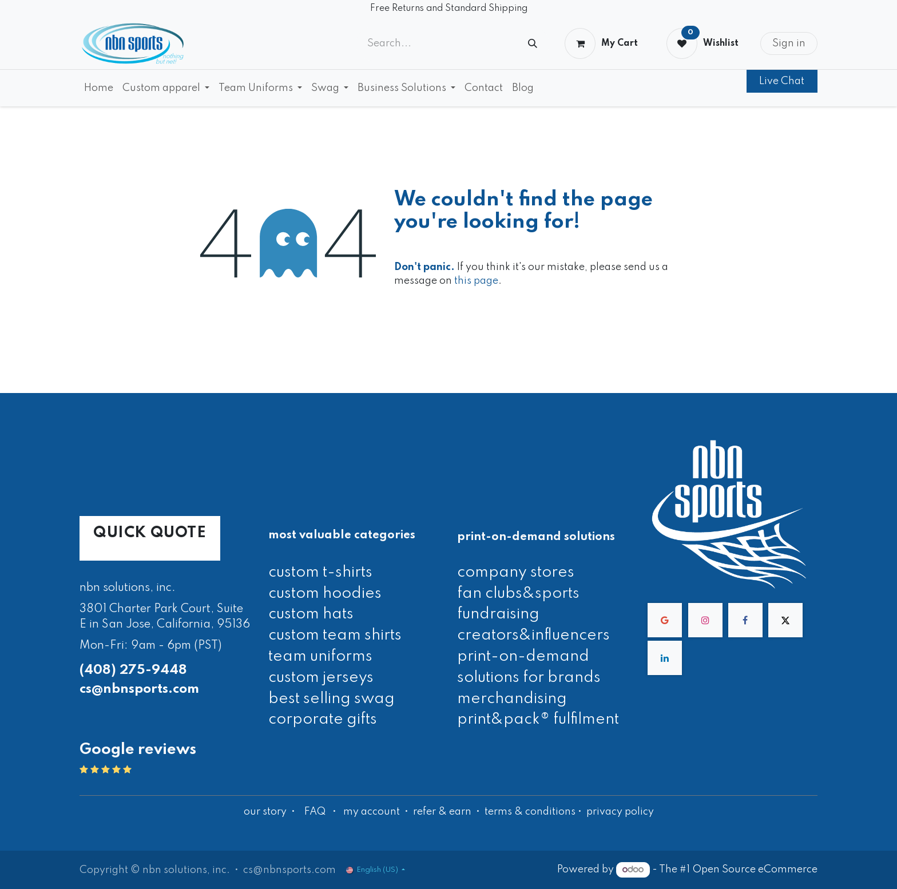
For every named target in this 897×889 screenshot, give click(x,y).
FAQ (315, 812)
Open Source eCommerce (754, 869)
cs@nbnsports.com (139, 689)
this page (476, 281)
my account (371, 812)
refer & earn (442, 812)
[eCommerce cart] (601, 43)
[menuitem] (99, 88)
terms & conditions (530, 812)
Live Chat (781, 81)
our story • (270, 812)
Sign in (788, 43)
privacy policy (620, 812)
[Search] (532, 44)
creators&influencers (533, 635)
